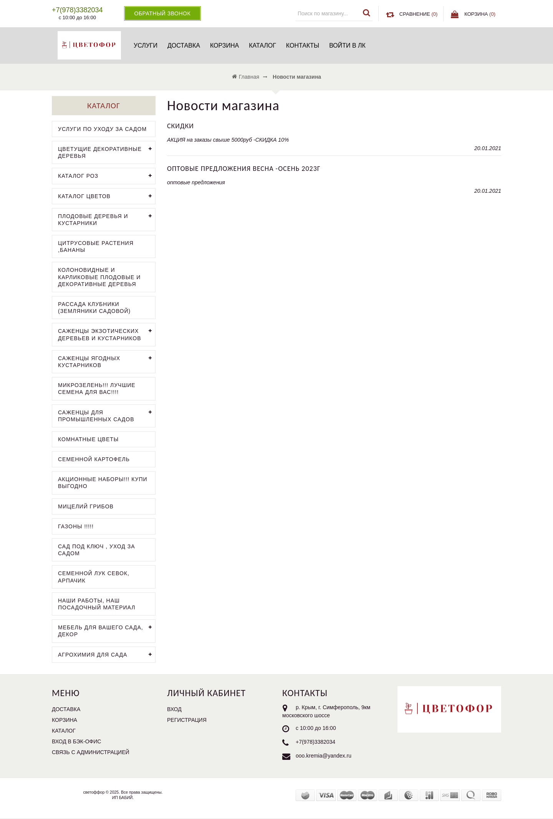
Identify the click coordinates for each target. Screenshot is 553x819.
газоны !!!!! (76, 526)
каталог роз (106, 176)
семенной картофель (94, 459)
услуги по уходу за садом (102, 129)
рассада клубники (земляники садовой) (94, 307)
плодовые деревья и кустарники (106, 219)
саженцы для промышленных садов (106, 415)
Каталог (262, 45)
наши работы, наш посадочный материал (96, 604)
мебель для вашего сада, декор (106, 630)
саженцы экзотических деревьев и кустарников (106, 333)
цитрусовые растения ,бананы (96, 246)
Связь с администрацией (90, 752)
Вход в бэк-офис (76, 741)
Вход (174, 709)
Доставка (183, 45)
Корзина (224, 45)
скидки (180, 126)
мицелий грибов (86, 506)
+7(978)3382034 (315, 742)
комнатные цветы (88, 439)
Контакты (302, 45)
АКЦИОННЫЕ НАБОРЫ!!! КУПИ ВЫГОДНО (102, 482)
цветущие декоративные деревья (106, 151)
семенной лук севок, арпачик (93, 576)
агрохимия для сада (106, 655)
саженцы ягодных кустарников (106, 361)
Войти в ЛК (347, 45)
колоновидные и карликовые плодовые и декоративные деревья (99, 277)
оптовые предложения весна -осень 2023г (244, 168)
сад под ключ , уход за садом (96, 549)
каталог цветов (106, 196)
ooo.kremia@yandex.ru (323, 756)
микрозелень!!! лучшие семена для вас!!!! (97, 388)
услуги (145, 45)
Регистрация (187, 720)
